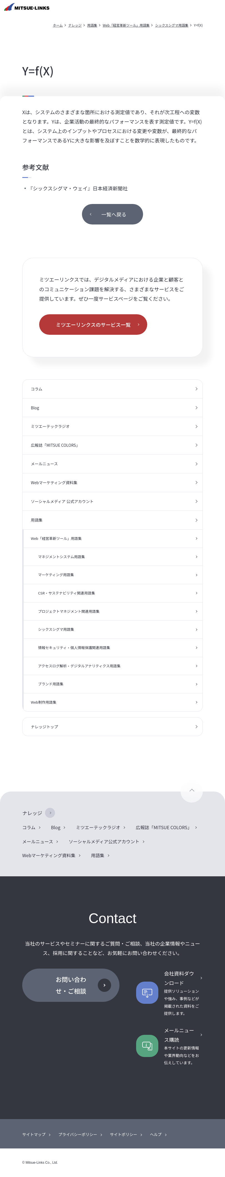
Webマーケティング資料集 (54, 482)
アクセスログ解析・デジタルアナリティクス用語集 (79, 665)
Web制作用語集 (43, 702)
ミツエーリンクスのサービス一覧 (93, 324)
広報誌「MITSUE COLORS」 (55, 445)
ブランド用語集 (50, 683)
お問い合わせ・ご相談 (71, 985)
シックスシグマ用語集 (171, 25)
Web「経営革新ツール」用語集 (126, 25)
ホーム (58, 25)
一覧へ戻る (113, 214)
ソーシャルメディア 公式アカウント (62, 501)
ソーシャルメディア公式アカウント (104, 841)
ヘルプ (156, 1134)
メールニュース (44, 463)
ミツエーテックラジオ (50, 426)
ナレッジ (75, 25)
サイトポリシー (123, 1134)
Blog (35, 407)
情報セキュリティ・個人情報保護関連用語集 (74, 647)
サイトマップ (34, 1134)
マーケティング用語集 (56, 574)
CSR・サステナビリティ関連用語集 (66, 593)
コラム (36, 389)
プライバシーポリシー (77, 1134)
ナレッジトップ (44, 726)
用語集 (92, 25)
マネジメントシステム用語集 (61, 556)
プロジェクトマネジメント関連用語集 (68, 611)
